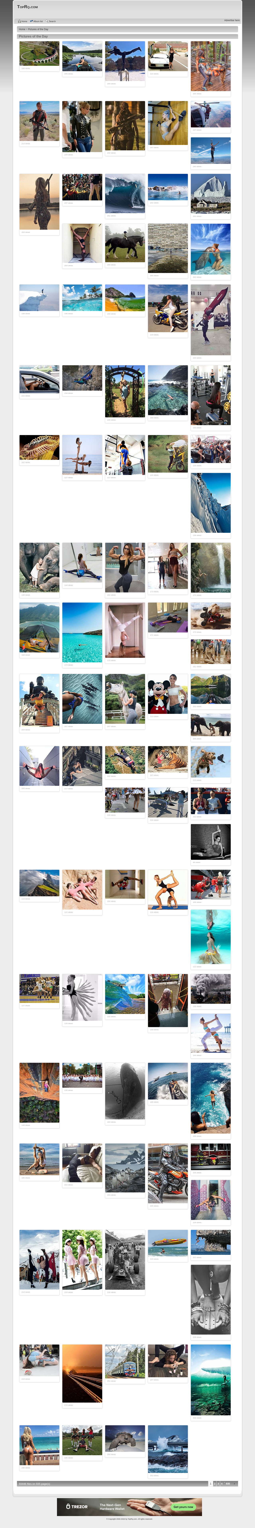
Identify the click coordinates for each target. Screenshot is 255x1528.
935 (228, 1483)
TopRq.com (132, 1519)
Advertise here (232, 20)
